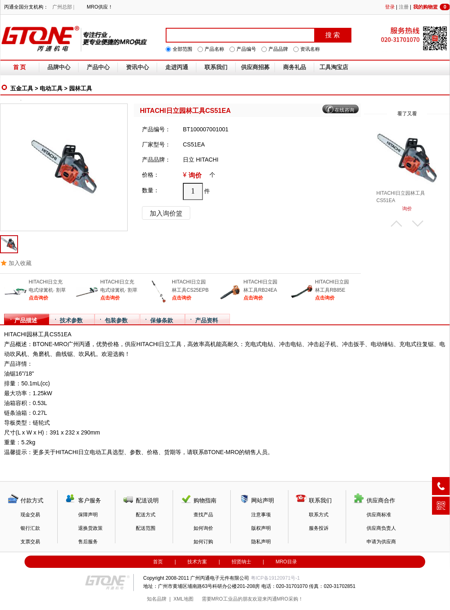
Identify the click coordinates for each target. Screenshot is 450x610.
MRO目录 (286, 562)
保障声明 (88, 515)
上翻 (396, 224)
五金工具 (21, 88)
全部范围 (182, 49)
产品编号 (246, 49)
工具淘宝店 (334, 67)
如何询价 (203, 528)
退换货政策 (90, 528)
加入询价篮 (166, 213)
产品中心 (98, 67)
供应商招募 (255, 67)
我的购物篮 (431, 7)
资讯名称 (310, 49)
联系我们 (216, 67)
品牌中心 (58, 67)
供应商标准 (379, 515)
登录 (390, 7)
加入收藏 (20, 263)
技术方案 (197, 562)
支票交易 (30, 542)
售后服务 (88, 542)
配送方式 (145, 515)
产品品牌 (278, 49)
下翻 (417, 224)
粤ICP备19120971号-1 (275, 578)
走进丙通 (176, 67)
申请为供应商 (381, 542)
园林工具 (80, 88)
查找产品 (203, 515)
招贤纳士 (241, 562)
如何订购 (203, 542)
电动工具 (51, 88)
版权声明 (261, 528)
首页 (158, 562)
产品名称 (214, 49)
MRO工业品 (225, 599)
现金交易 (30, 515)
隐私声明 (261, 542)
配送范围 (145, 528)
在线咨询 (344, 110)
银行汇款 (30, 528)
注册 (404, 7)
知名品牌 (156, 599)
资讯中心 (137, 67)
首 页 (19, 67)
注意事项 (261, 515)
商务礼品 (294, 67)
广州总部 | (63, 7)
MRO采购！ (290, 599)
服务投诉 (318, 528)
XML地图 (183, 599)
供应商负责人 (381, 528)
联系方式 (318, 515)
